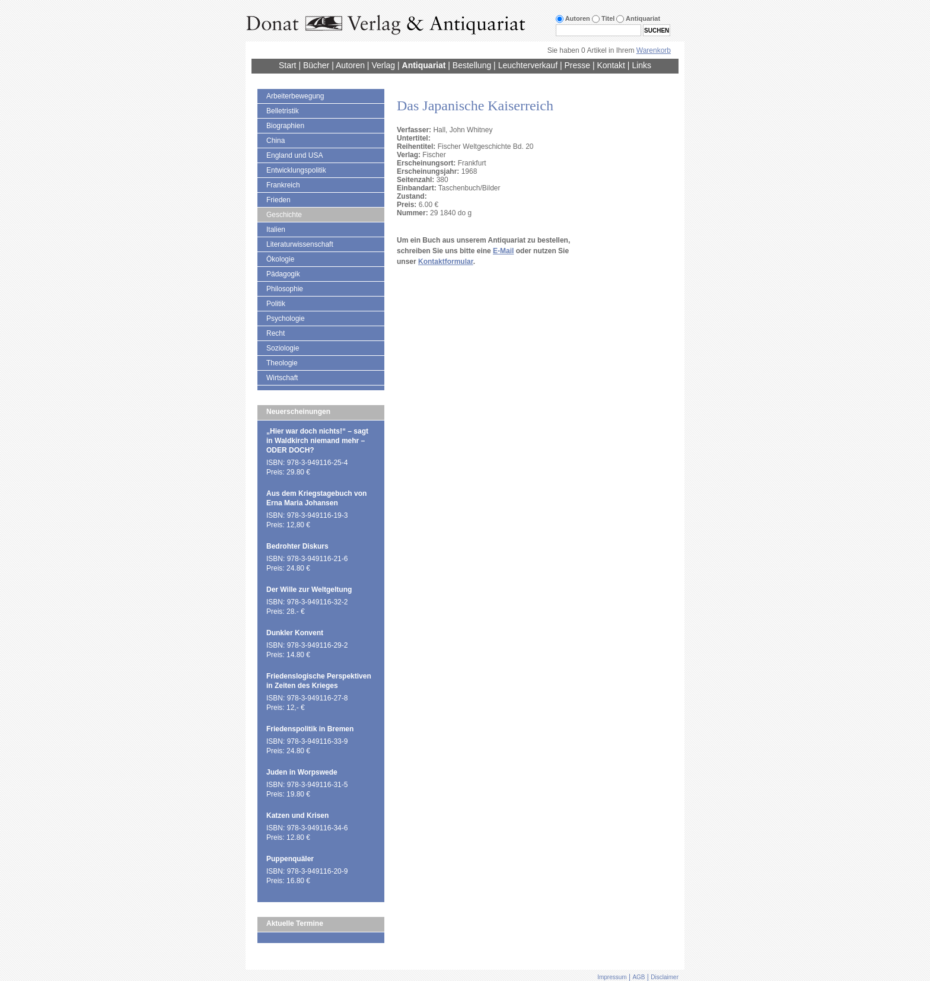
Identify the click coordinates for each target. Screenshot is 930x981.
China (275, 140)
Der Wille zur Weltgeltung (309, 589)
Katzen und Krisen (297, 815)
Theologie (282, 363)
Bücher (316, 65)
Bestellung (472, 65)
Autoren (350, 65)
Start (288, 65)
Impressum (611, 977)
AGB (638, 977)
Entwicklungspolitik (296, 170)
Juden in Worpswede (301, 772)
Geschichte (284, 215)
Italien (275, 229)
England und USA (294, 155)
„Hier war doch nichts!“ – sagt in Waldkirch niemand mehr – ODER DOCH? (317, 440)
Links (641, 65)
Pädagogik (283, 274)
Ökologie (280, 259)
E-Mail (503, 251)
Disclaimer (665, 977)
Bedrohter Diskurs (297, 546)
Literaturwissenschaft (299, 244)
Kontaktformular (445, 261)
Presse (577, 65)
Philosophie (284, 289)
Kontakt (611, 65)
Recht (275, 333)
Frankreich (283, 185)
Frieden (278, 200)
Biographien (285, 126)
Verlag (383, 65)
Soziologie (282, 348)
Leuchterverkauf (528, 65)
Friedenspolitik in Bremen (309, 729)
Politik (275, 304)
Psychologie (285, 318)
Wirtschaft (282, 378)
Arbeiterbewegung (295, 96)
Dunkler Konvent (294, 633)
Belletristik (282, 111)
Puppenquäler (290, 859)
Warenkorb (653, 50)
